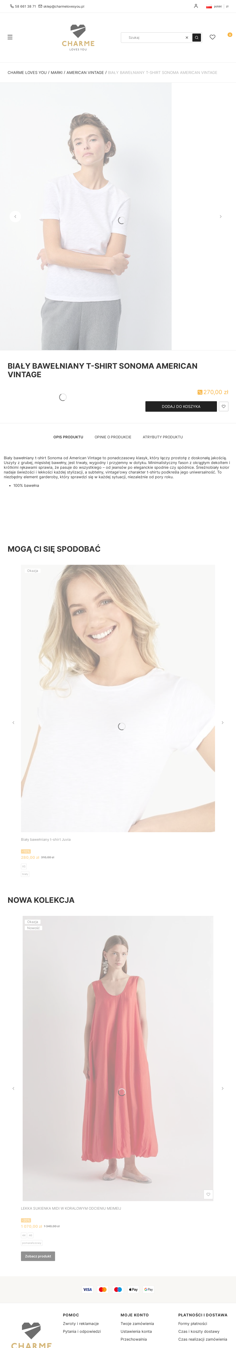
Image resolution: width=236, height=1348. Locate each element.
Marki (56, 72)
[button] (10, 37)
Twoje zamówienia (137, 1323)
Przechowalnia (134, 1339)
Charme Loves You (27, 72)
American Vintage (85, 72)
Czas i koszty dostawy (199, 1331)
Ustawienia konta (136, 1331)
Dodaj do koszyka (181, 406)
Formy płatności (192, 1323)
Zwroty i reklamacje (81, 1323)
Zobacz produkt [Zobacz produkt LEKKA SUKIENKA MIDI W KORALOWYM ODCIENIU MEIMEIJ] (38, 1256)
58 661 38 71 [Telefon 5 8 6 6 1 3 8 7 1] (25, 6)
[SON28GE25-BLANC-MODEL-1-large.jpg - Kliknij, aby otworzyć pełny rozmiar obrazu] (86, 216)
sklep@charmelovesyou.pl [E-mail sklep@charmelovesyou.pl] (63, 6)
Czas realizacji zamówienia (202, 1339)
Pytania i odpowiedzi (82, 1331)
